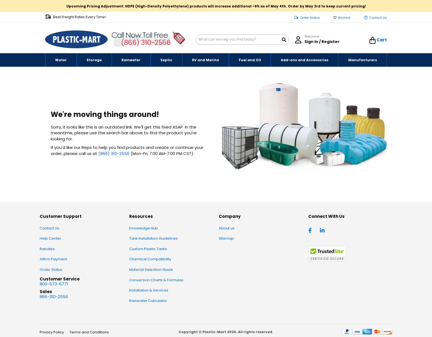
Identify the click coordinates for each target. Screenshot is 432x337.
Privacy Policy (52, 332)
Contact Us (378, 18)
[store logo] (76, 39)
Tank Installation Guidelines (153, 238)
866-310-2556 (54, 296)
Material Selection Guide (151, 269)
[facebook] (311, 230)
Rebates (47, 249)
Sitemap (226, 238)
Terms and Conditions (89, 332)
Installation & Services (148, 290)
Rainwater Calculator (148, 300)
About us (226, 228)
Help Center (50, 238)
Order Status (310, 18)
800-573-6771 (54, 284)
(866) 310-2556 (146, 42)
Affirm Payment (53, 259)
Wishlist (344, 18)
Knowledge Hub (143, 228)
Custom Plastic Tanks (148, 249)
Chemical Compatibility (150, 259)
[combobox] (242, 39)
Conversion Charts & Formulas (156, 280)
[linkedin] (323, 230)
